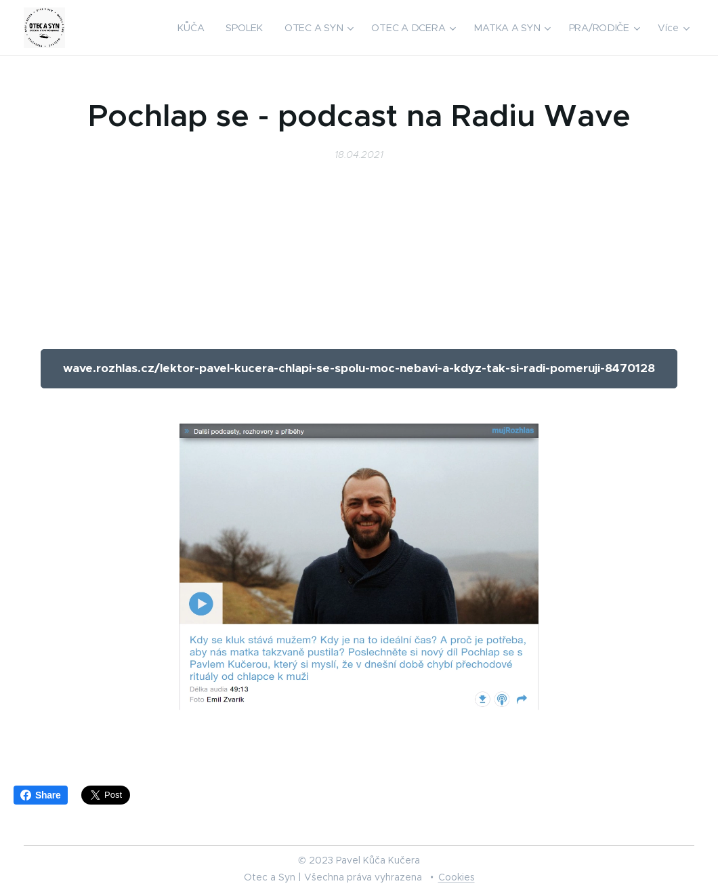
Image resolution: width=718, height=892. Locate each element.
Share (40, 795)
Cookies (456, 877)
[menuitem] (194, 28)
